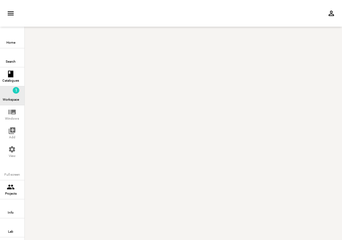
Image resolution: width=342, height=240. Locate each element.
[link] (12, 38)
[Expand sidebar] (11, 13)
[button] (12, 114)
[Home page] (62, 17)
